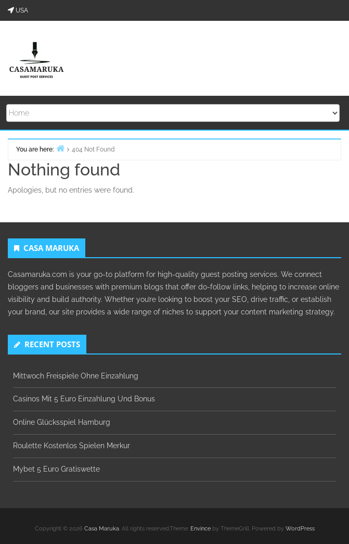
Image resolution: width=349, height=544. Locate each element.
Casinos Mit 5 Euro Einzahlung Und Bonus (84, 399)
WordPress (300, 528)
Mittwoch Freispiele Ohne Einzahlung (75, 376)
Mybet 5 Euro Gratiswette (56, 469)
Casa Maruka (101, 528)
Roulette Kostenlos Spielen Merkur (71, 445)
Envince (200, 528)
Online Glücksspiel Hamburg (61, 422)
